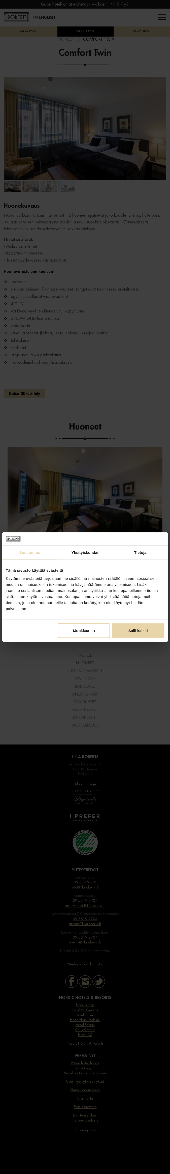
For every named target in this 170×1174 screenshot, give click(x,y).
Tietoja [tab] (140, 552)
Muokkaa (84, 630)
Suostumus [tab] (29, 552)
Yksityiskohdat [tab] (85, 552)
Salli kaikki (138, 630)
